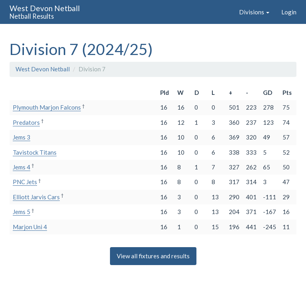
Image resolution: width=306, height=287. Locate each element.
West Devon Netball (43, 69)
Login (288, 12)
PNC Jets (25, 181)
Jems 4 (21, 167)
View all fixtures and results (153, 255)
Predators (26, 122)
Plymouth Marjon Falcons (47, 107)
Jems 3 (21, 137)
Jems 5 (21, 211)
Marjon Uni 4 (30, 226)
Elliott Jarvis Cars (36, 197)
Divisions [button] (254, 12)
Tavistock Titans (35, 152)
